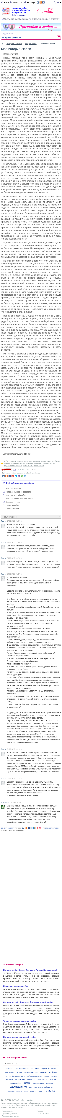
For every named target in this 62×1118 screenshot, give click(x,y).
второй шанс (9, 1072)
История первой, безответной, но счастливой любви (28, 1002)
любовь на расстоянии (34, 1076)
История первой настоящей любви (19, 1037)
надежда (9, 1079)
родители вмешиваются (13, 466)
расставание (18, 1086)
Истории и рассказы (11, 37)
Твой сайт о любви (23, 1100)
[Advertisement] (31, 862)
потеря (27, 1083)
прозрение (49, 1083)
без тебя (9, 1069)
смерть (32, 1091)
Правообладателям (9, 1113)
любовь (53, 1072)
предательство (38, 1083)
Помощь (40, 1111)
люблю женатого (10, 461)
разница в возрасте (24, 461)
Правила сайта (7, 1111)
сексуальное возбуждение (44, 1087)
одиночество (42, 1079)
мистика (54, 1076)
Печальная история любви (16, 986)
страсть (40, 1091)
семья (26, 1091)
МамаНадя (5, 802)
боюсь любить (28, 466)
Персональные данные (10, 1116)
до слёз (19, 1072)
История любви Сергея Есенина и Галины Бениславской (30, 970)
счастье (50, 1090)
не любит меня (20, 1079)
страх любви (39, 466)
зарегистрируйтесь (52, 828)
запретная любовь (18, 463)
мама (47, 1076)
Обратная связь (43, 1113)
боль (37, 1068)
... (42, 2)
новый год (31, 1079)
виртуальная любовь (49, 1069)
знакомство (30, 1072)
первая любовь (15, 1083)
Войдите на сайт (7, 828)
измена (43, 1072)
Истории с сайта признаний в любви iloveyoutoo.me (21, 10)
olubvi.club (19, 1108)
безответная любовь (24, 1068)
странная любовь (48, 463)
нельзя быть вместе (33, 463)
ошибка (53, 1079)
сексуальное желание (14, 1091)
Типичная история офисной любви (19, 1021)
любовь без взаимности (15, 1076)
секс (30, 1087)
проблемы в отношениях (42, 461)
